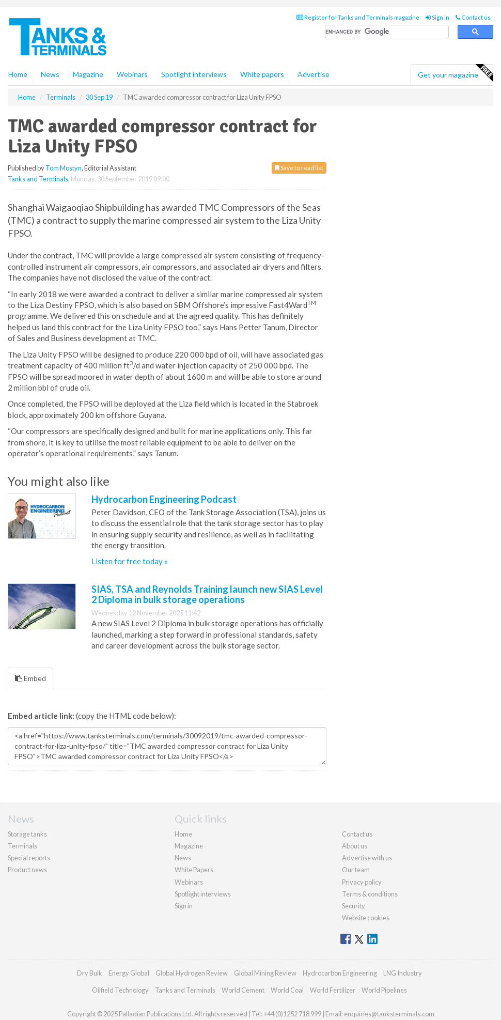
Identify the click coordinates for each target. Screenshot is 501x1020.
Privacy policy (362, 882)
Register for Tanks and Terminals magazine (357, 17)
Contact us (473, 17)
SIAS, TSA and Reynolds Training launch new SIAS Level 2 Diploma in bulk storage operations (207, 594)
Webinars (132, 74)
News (183, 858)
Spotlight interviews (194, 74)
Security (353, 906)
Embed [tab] (30, 678)
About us (354, 846)
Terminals (22, 846)
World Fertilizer (332, 990)
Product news (27, 870)
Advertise (314, 74)
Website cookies (365, 918)
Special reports (29, 858)
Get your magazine (455, 73)
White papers (262, 74)
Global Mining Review (265, 973)
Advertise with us (367, 858)
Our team (356, 870)
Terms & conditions (370, 894)
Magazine (88, 74)
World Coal (287, 990)
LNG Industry (402, 973)
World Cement (243, 990)
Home (17, 74)
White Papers (194, 870)
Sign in (437, 17)
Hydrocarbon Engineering (340, 973)
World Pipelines (384, 990)
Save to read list (299, 168)
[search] (387, 32)
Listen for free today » (129, 561)
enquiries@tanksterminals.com (389, 1014)
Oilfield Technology (120, 990)
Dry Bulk (89, 973)
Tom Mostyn (63, 168)
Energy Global (128, 973)
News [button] (50, 74)
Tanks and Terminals (38, 179)
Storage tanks (27, 834)
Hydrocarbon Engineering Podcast (164, 499)
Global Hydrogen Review (191, 973)
